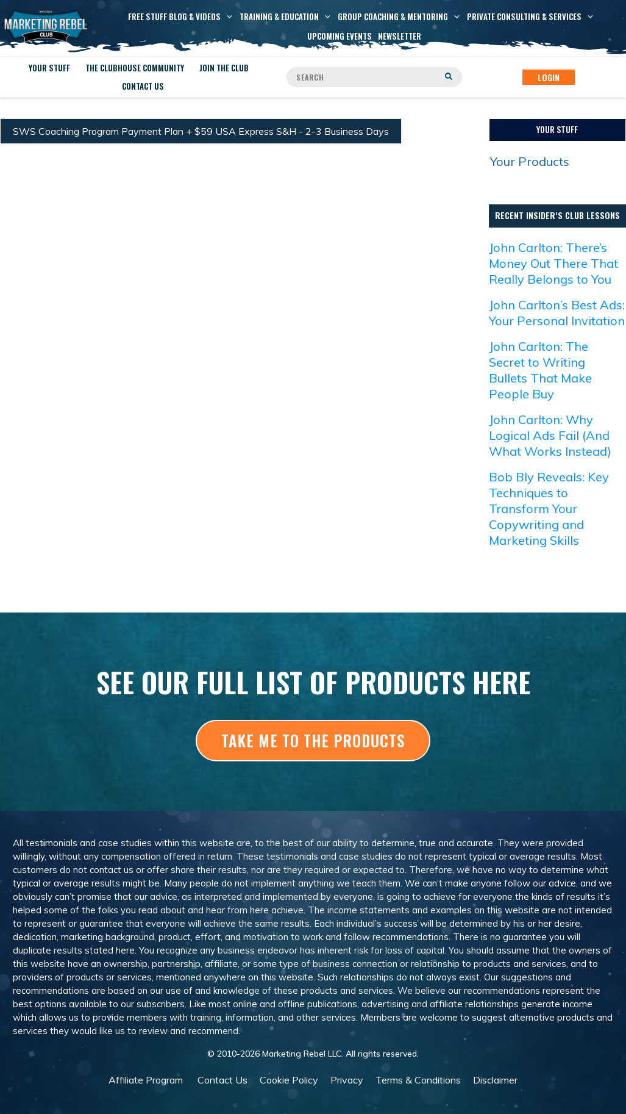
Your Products (529, 161)
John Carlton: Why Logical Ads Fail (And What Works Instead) (550, 435)
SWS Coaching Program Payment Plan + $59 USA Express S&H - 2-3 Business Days (201, 131)
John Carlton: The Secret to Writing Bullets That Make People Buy (540, 370)
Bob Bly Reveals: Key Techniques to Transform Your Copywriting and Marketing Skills (549, 508)
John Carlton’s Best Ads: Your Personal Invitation (557, 312)
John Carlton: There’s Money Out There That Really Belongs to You (553, 263)
